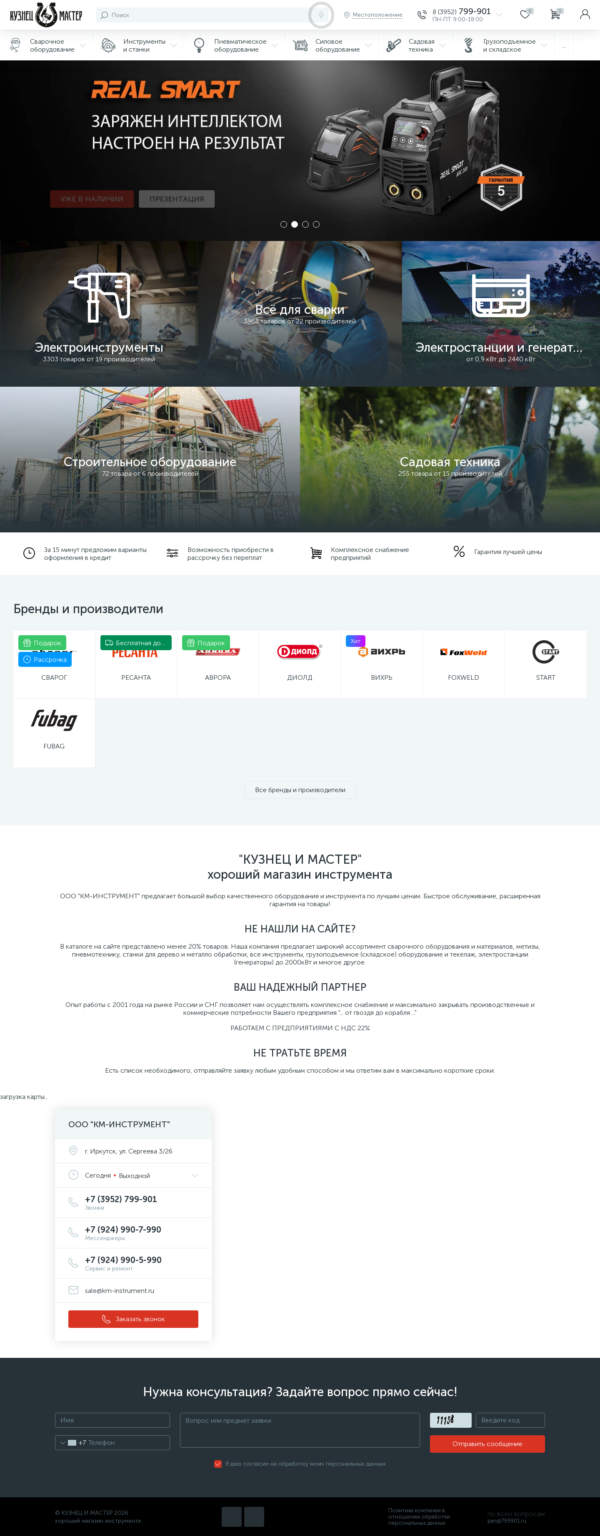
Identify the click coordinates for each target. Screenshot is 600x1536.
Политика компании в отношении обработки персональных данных (419, 1516)
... (564, 46)
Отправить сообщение (487, 1444)
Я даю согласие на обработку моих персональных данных (305, 1463)
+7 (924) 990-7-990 (141, 1233)
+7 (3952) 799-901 (141, 1202)
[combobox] (70, 1443)
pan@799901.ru (507, 1521)
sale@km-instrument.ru (119, 1291)
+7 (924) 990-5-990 (141, 1263)
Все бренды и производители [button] (300, 790)
